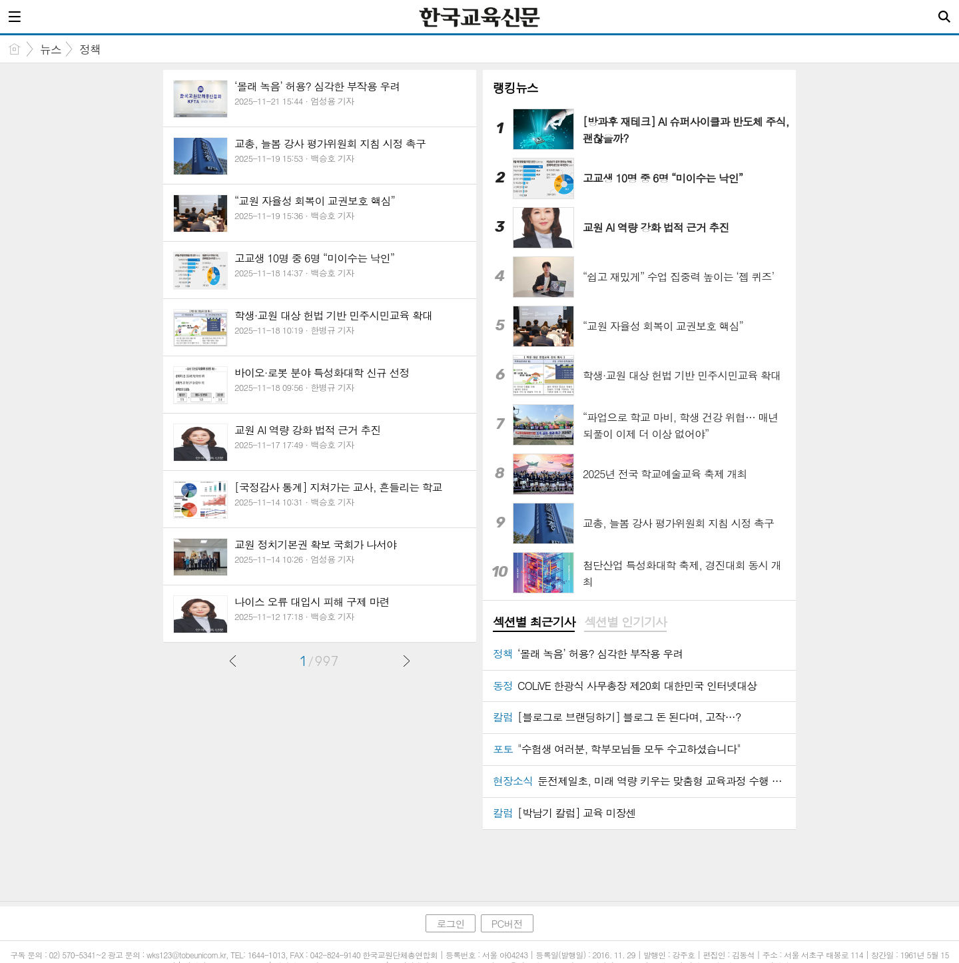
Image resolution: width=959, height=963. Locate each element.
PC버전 (507, 923)
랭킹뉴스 (515, 87)
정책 (90, 49)
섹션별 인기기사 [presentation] (625, 622)
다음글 (406, 661)
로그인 (450, 923)
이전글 (233, 661)
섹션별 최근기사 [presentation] (534, 622)
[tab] (533, 622)
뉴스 (50, 49)
